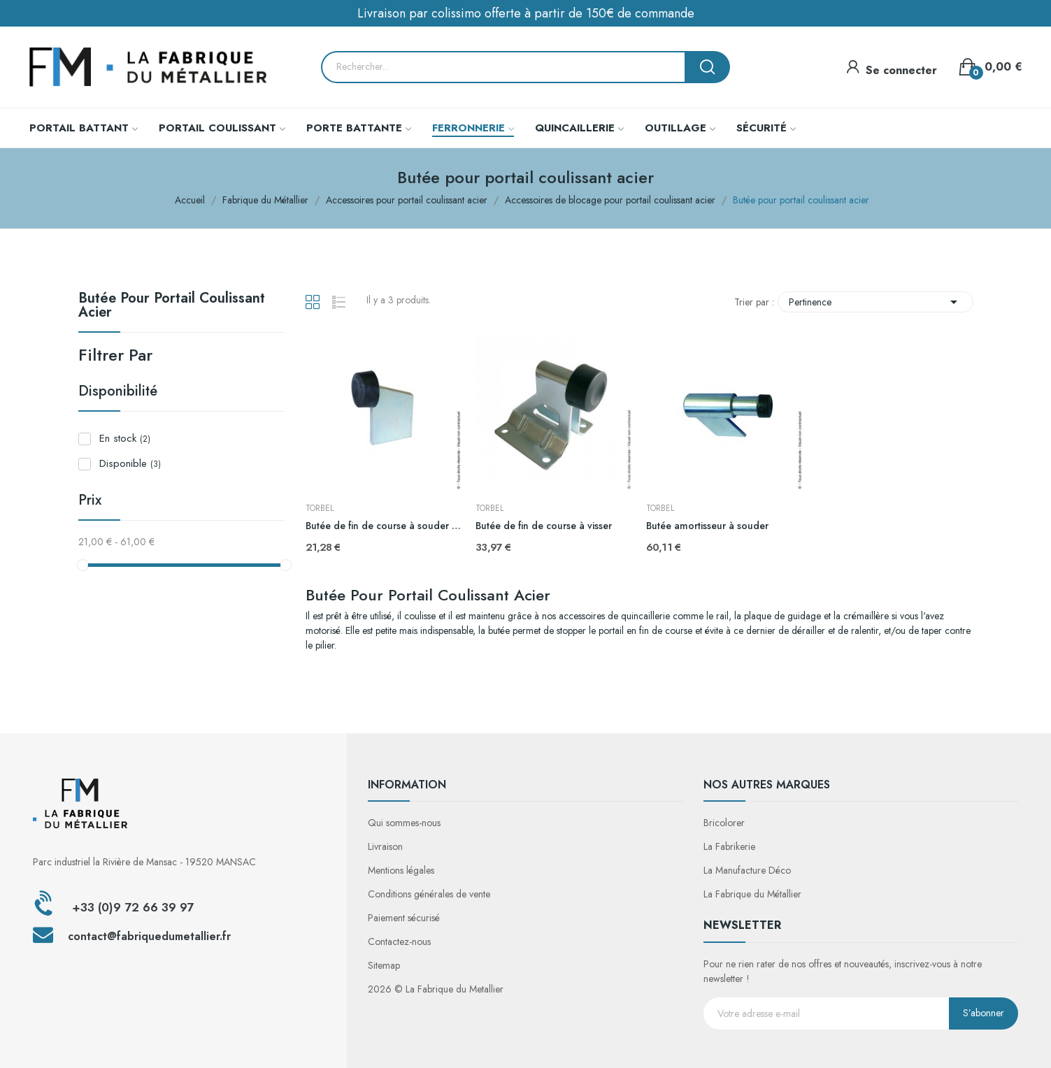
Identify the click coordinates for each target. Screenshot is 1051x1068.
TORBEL (320, 508)
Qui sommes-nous (404, 823)
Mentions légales (401, 870)
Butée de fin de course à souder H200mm (384, 526)
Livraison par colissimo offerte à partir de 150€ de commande (525, 13)
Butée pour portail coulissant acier (171, 306)
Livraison (385, 846)
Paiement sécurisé (404, 918)
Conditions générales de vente (429, 894)
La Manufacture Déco (747, 870)
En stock (124, 438)
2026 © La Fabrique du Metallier (435, 989)
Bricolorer (724, 823)
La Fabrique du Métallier (752, 894)
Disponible (130, 463)
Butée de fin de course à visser (544, 526)
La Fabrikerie (729, 846)
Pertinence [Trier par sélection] (875, 302)
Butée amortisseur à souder (707, 526)
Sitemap (384, 965)
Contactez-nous (399, 941)
